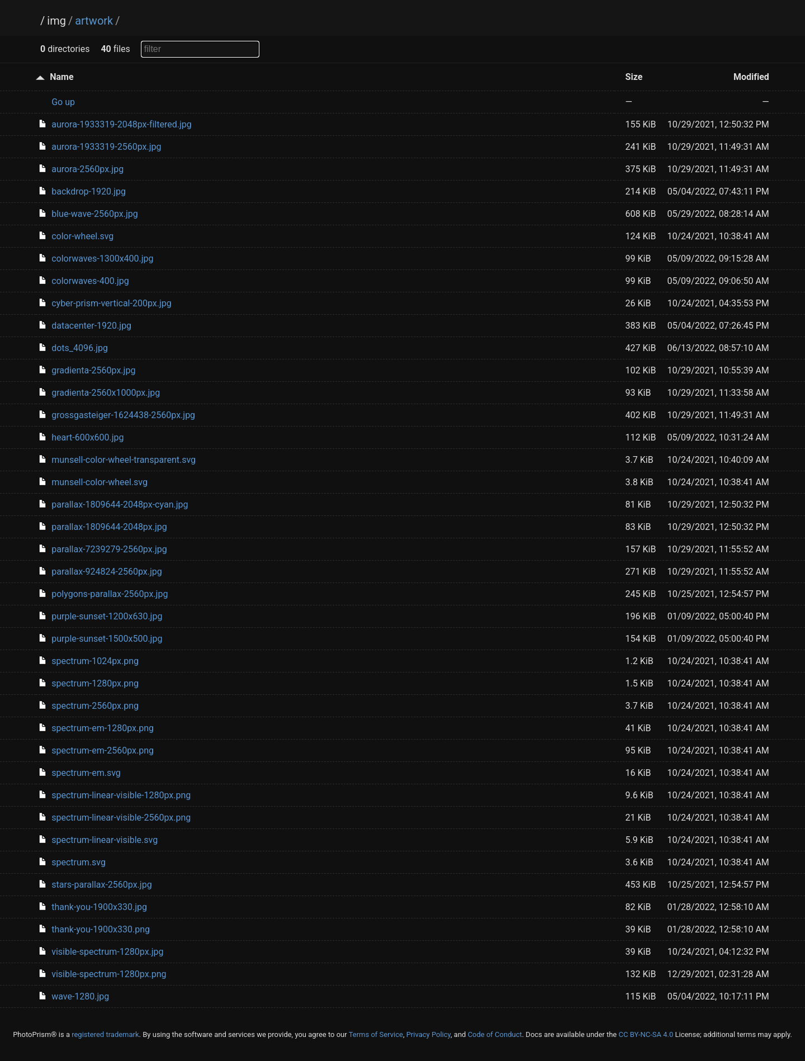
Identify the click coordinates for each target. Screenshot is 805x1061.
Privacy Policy (428, 1034)
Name (61, 77)
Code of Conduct (495, 1034)
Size (634, 77)
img (56, 20)
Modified (751, 77)
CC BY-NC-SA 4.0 (645, 1034)
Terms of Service (376, 1034)
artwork (94, 20)
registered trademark (105, 1034)
